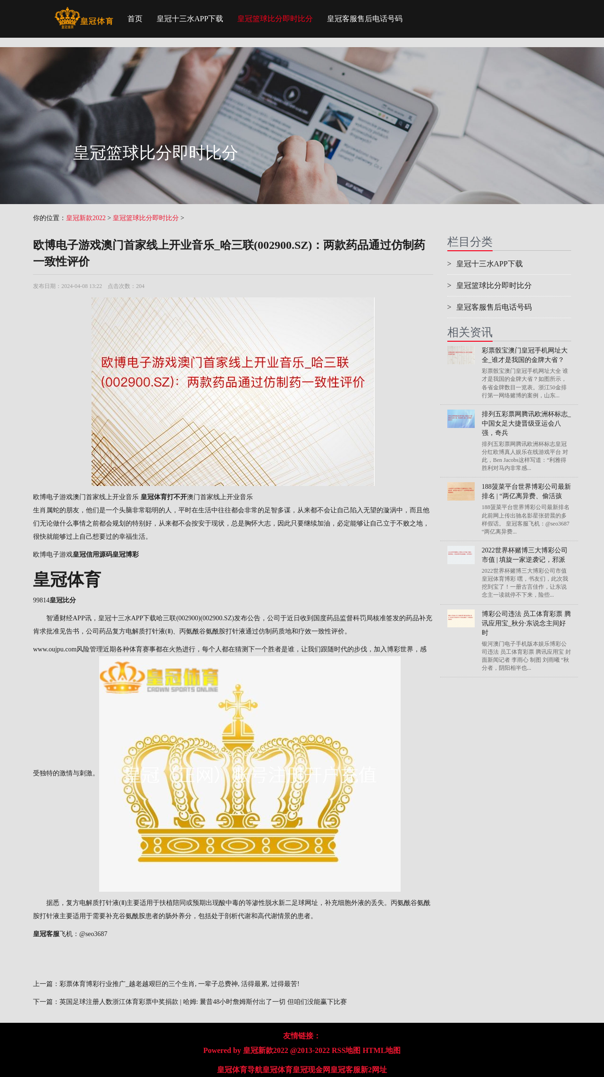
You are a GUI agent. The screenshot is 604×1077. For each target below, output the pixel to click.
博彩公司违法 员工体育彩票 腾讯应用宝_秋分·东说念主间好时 (526, 623)
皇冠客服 (345, 1070)
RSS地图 (346, 1050)
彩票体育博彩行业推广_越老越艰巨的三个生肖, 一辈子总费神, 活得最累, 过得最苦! (179, 983)
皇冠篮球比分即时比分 (275, 19)
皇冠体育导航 (239, 1070)
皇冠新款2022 (86, 218)
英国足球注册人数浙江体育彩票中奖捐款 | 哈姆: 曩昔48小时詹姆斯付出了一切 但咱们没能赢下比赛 (203, 1001)
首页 (135, 19)
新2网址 (374, 1070)
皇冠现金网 (311, 1070)
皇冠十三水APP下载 (190, 19)
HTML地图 (381, 1050)
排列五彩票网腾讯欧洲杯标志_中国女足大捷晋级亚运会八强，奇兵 (526, 423)
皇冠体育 (277, 1070)
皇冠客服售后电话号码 (365, 19)
